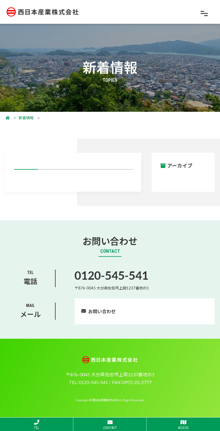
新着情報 (26, 117)
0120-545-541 (111, 275)
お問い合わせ (102, 311)
